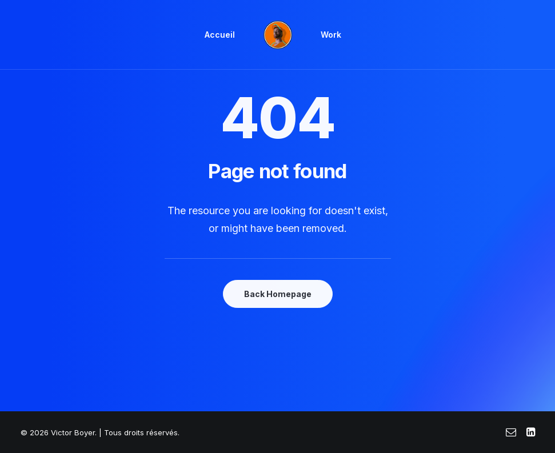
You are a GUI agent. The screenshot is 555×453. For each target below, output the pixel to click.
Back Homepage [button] (278, 294)
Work (331, 34)
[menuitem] (220, 35)
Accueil (220, 34)
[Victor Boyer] (277, 35)
